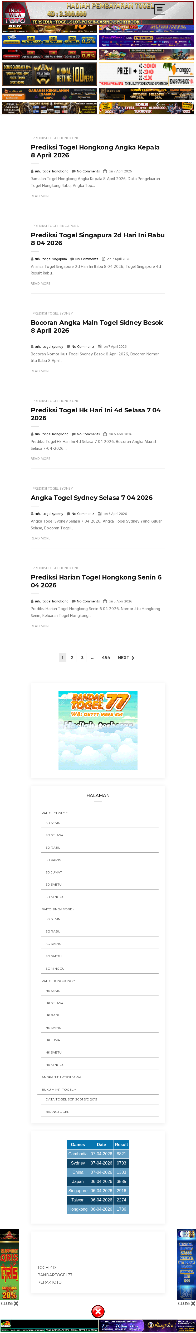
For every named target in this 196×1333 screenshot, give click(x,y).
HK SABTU (54, 1052)
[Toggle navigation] (159, 9)
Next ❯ (126, 657)
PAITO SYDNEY (53, 813)
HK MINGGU (55, 1065)
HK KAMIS (53, 1028)
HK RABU (53, 1015)
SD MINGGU (55, 897)
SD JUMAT (54, 872)
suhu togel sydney (49, 347)
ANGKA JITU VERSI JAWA (61, 1077)
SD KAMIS (53, 860)
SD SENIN (53, 823)
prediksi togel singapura (56, 226)
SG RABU (53, 931)
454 (106, 657)
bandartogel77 (54, 1275)
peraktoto (49, 1282)
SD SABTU (54, 884)
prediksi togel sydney (53, 314)
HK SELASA (54, 1003)
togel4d (46, 1267)
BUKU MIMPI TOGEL (58, 1089)
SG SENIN (53, 919)
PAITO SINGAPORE (57, 909)
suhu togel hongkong (52, 171)
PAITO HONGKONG (57, 981)
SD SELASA (54, 835)
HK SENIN (53, 991)
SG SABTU (54, 956)
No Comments (88, 171)
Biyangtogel (57, 1112)
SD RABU (53, 847)
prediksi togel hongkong (56, 138)
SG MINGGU (55, 968)
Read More (41, 196)
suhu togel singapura (51, 259)
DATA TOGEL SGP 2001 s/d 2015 (71, 1099)
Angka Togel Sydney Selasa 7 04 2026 (91, 497)
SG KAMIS (53, 944)
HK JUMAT (54, 1040)
